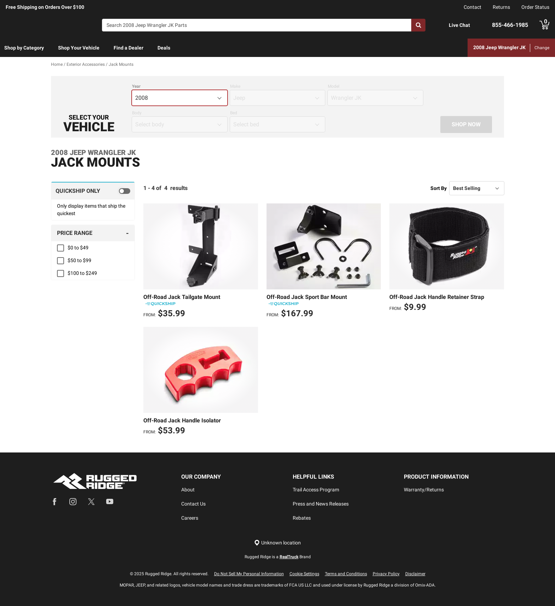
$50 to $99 (79, 261)
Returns (501, 7)
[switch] (93, 191)
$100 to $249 (82, 273)
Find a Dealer (128, 48)
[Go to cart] (544, 25)
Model (333, 86)
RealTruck (289, 556)
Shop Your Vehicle (78, 48)
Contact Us (193, 504)
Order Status (535, 7)
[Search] (256, 25)
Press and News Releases (321, 504)
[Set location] (277, 543)
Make (235, 86)
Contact (472, 7)
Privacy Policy (386, 573)
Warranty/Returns (424, 489)
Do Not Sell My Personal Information (249, 573)
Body (137, 113)
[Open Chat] (441, 25)
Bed (233, 113)
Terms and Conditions (346, 573)
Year (136, 86)
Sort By (438, 188)
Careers (189, 518)
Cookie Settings (304, 573)
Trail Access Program (316, 489)
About (188, 489)
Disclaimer (415, 573)
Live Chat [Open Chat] (459, 25)
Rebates (302, 518)
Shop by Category (24, 48)
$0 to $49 (78, 248)
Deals (164, 48)
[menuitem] (24, 48)
